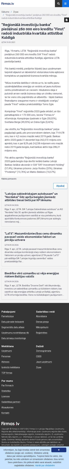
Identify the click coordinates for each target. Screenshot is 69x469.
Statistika (5, 391)
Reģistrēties (41, 333)
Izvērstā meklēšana (10, 367)
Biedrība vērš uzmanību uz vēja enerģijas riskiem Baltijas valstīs (32, 275)
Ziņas (15, 12)
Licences (5, 396)
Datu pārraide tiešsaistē (12, 322)
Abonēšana (41, 316)
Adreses (5, 362)
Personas (5, 356)
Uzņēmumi (6, 351)
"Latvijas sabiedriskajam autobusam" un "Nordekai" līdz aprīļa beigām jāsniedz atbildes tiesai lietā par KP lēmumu (31, 197)
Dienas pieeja (42, 322)
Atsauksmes (7, 407)
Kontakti (5, 413)
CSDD (38, 356)
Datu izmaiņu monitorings (13, 338)
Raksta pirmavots (8, 179)
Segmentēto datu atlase (12, 327)
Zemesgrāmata (43, 351)
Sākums (5, 12)
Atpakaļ (60, 185)
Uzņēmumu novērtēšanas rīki (15, 333)
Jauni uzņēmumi (44, 362)
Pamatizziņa (7, 316)
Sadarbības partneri (10, 402)
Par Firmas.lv (7, 385)
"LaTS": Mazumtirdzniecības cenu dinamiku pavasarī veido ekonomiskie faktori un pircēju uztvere (33, 236)
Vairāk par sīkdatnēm (45, 465)
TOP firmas (6, 373)
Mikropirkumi (42, 327)
